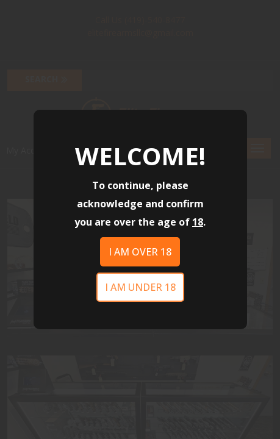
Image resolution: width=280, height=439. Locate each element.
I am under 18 (140, 287)
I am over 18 (140, 252)
